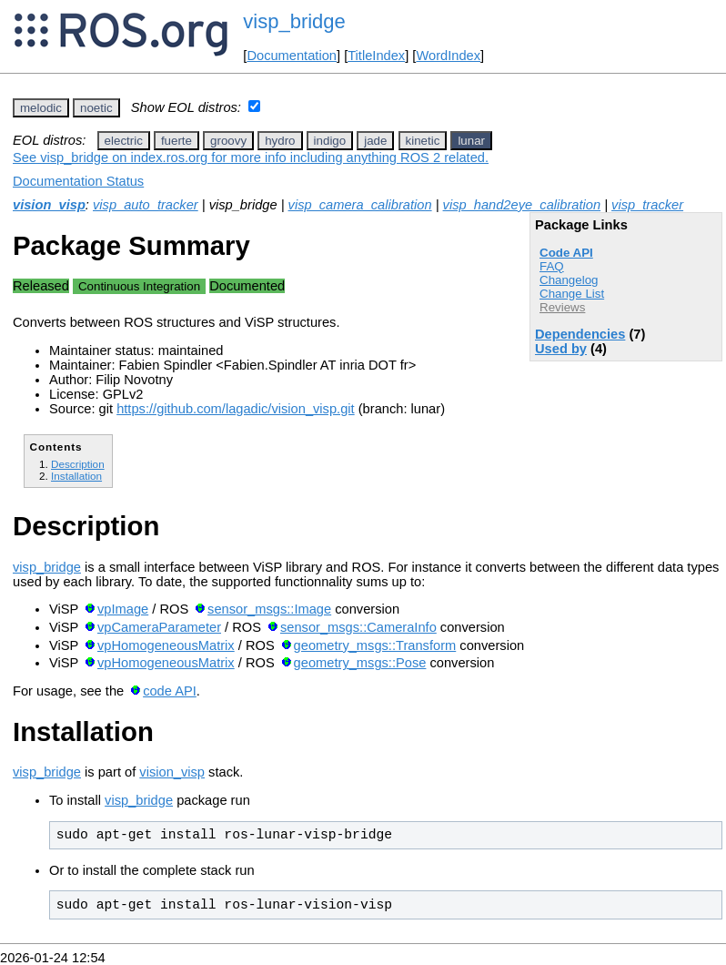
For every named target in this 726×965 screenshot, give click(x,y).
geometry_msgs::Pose (360, 662)
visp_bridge (294, 21)
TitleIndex (376, 55)
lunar (471, 140)
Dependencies (580, 334)
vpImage (122, 609)
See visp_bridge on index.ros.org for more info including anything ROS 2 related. (251, 157)
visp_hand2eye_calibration (522, 205)
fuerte (176, 140)
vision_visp (49, 205)
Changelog (568, 280)
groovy (228, 140)
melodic (41, 108)
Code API (566, 252)
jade (375, 140)
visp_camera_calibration (360, 205)
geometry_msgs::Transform (375, 645)
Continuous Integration (139, 286)
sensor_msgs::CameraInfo (358, 627)
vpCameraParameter (159, 627)
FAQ (551, 266)
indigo (330, 140)
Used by (561, 348)
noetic (96, 108)
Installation (76, 476)
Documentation (292, 55)
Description (78, 464)
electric (124, 140)
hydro (280, 140)
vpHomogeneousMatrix (166, 645)
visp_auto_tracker (145, 205)
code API (170, 691)
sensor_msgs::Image (269, 609)
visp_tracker (647, 205)
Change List (571, 293)
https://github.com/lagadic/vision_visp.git (235, 408)
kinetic (423, 140)
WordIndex (448, 55)
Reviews (562, 307)
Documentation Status (78, 181)
